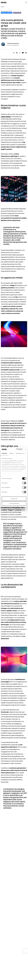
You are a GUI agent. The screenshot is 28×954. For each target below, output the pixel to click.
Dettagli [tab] (11, 453)
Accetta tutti (14, 498)
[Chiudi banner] (25, 449)
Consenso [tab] (4, 453)
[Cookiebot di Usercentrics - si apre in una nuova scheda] (17, 449)
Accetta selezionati (14, 503)
